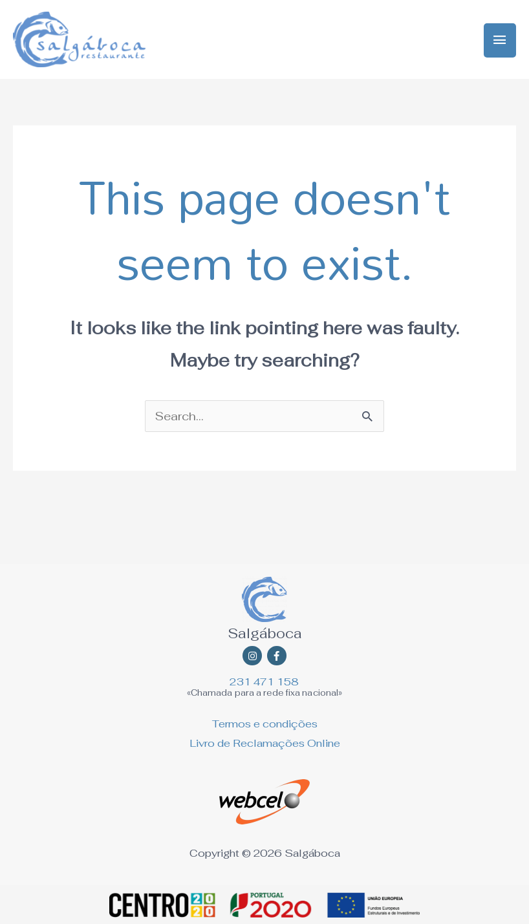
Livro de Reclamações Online (264, 743)
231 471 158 (264, 682)
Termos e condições (265, 724)
